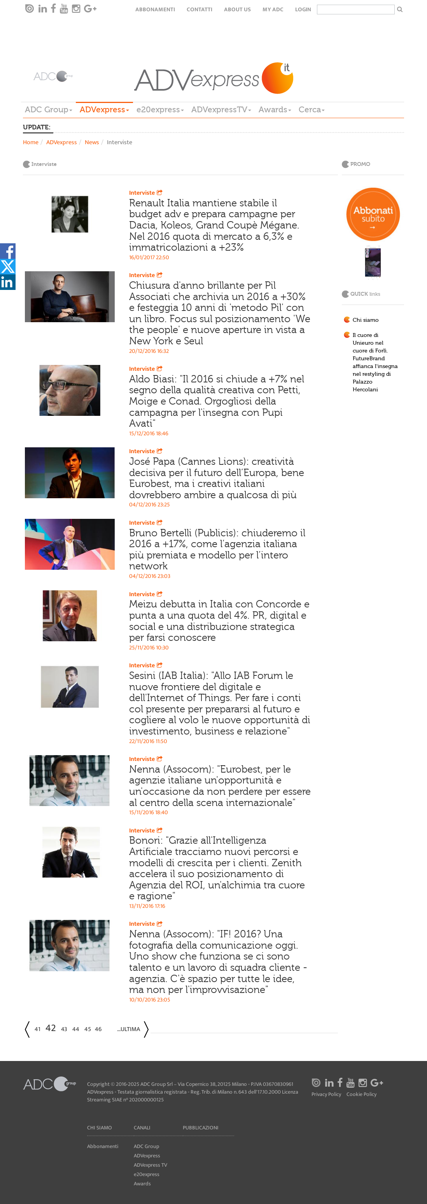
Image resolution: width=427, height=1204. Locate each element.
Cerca (312, 109)
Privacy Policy (326, 1095)
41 (37, 1029)
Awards (275, 109)
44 (75, 1029)
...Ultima (128, 1029)
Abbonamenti (155, 9)
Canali (142, 1127)
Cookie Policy (361, 1095)
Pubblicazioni (201, 1127)
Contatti (199, 9)
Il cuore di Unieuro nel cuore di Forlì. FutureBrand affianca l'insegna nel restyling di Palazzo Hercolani (375, 362)
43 (64, 1029)
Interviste (146, 193)
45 (87, 1029)
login (303, 9)
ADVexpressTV (221, 109)
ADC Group (48, 109)
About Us (237, 9)
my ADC (273, 9)
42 (51, 1028)
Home (30, 142)
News (92, 142)
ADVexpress (104, 109)
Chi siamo (366, 320)
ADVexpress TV (150, 1164)
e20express (160, 109)
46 (98, 1029)
